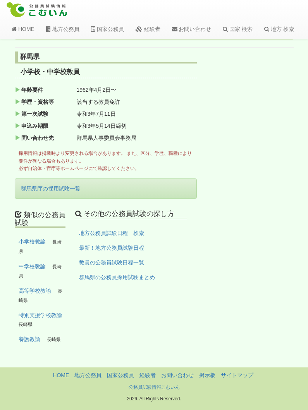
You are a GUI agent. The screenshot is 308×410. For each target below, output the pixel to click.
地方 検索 (279, 29)
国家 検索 (238, 29)
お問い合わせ (192, 29)
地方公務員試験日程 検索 (111, 233)
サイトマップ (237, 375)
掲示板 (207, 375)
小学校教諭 (32, 241)
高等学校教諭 (35, 291)
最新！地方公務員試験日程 (111, 248)
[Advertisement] (263, 179)
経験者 (148, 29)
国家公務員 (107, 29)
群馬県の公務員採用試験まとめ (117, 277)
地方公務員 (62, 29)
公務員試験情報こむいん (154, 387)
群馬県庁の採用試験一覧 (51, 188)
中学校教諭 (32, 266)
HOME (23, 29)
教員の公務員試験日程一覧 (111, 262)
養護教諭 (29, 339)
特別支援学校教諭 (40, 315)
